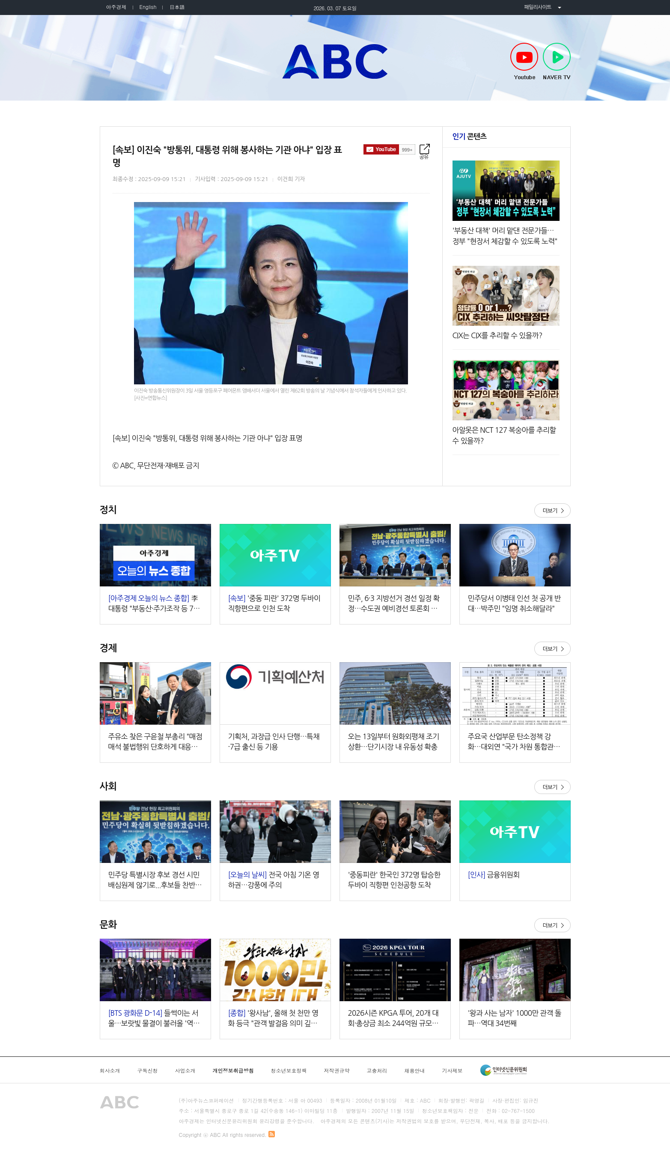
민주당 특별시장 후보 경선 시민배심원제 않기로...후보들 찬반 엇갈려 (154, 880)
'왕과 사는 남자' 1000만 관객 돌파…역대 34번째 (514, 1018)
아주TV (335, 61)
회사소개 (110, 1070)
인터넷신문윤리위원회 (503, 1070)
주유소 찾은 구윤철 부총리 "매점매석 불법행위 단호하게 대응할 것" (155, 742)
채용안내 (415, 1070)
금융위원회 (494, 874)
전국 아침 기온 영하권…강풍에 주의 (273, 880)
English (148, 6)
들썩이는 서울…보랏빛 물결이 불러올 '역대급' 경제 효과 (154, 1019)
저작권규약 (337, 1070)
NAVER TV (557, 61)
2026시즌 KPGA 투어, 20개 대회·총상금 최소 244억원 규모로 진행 (393, 1019)
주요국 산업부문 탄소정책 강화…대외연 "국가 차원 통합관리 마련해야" (514, 742)
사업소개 (185, 1070)
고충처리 (377, 1070)
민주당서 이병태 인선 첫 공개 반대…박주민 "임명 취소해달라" (514, 603)
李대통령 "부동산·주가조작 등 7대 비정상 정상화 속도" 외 (154, 604)
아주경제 (116, 6)
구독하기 (389, 149)
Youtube (524, 61)
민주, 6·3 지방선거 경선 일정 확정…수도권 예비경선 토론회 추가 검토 (394, 604)
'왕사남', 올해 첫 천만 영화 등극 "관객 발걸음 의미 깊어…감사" (273, 1019)
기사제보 (452, 1070)
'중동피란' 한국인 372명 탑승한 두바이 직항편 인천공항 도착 (394, 880)
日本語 (177, 6)
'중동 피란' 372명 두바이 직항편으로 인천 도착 (274, 603)
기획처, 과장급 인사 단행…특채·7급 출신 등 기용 (274, 741)
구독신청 (147, 1070)
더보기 (552, 510)
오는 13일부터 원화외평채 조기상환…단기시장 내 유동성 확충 (393, 741)
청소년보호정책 (289, 1070)
